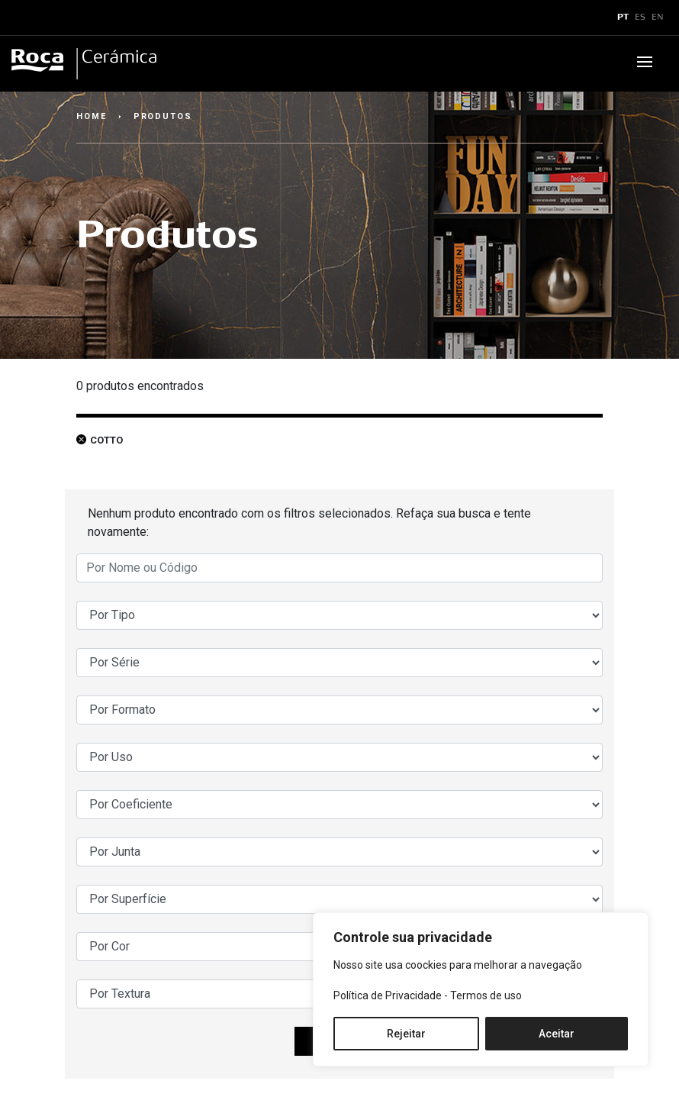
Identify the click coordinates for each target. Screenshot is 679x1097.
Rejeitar (406, 1034)
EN (658, 17)
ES (640, 17)
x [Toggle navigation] (25, 17)
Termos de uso (486, 995)
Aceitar (556, 1034)
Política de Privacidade (387, 995)
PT (623, 17)
